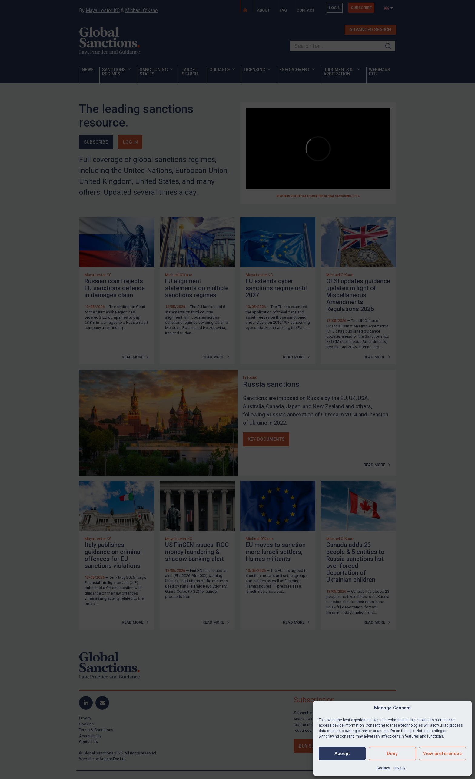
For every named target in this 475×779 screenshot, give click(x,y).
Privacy (399, 768)
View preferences (442, 753)
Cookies (383, 768)
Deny (392, 753)
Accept (342, 753)
